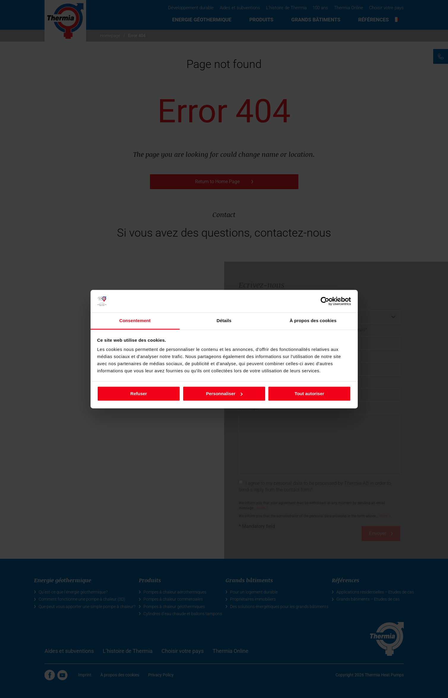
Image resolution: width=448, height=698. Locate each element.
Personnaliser (224, 393)
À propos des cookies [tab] (313, 320)
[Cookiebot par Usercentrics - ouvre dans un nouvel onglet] (325, 301)
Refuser (138, 393)
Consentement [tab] (135, 320)
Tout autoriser (309, 393)
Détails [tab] (224, 320)
